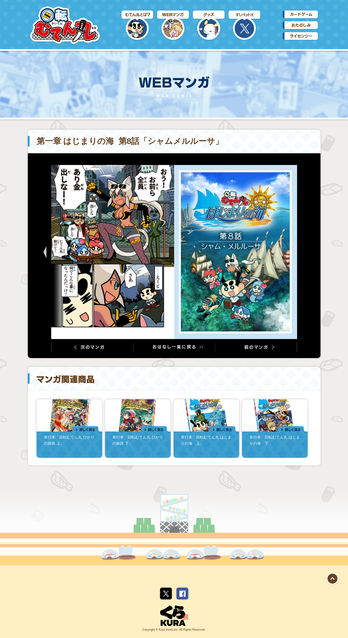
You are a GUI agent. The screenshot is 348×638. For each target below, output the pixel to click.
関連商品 (174, 424)
